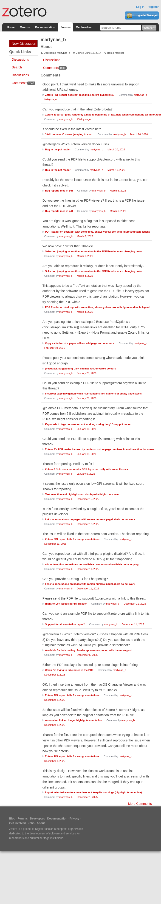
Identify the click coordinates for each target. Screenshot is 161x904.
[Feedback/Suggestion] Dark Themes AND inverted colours (80, 368)
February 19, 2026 (54, 347)
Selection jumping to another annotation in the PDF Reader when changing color (93, 251)
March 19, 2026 (116, 170)
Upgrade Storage (142, 15)
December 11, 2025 (55, 543)
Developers (37, 818)
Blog (12, 818)
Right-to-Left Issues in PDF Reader (66, 603)
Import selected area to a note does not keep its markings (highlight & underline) (93, 792)
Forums (65, 27)
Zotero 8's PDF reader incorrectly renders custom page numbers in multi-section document (100, 449)
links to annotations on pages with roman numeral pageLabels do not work (90, 519)
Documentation (45, 27)
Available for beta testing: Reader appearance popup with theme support (88, 650)
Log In (140, 6)
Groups (25, 27)
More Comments (140, 803)
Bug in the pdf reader (58, 149)
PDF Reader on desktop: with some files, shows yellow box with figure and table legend (97, 231)
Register (153, 6)
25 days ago (84, 119)
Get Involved (84, 27)
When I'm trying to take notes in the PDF (69, 670)
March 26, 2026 (139, 134)
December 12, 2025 (88, 524)
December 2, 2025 (54, 674)
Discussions (20, 59)
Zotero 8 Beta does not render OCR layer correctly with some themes (86, 469)
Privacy (74, 818)
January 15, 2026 (86, 454)
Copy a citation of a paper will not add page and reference (79, 343)
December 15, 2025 (88, 499)
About (41, 823)
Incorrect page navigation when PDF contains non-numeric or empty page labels (93, 393)
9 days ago (50, 99)
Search (17, 67)
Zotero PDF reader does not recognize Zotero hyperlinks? (79, 94)
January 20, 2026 (86, 398)
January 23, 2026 (86, 373)
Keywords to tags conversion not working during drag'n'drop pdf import (88, 424)
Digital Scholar (44, 829)
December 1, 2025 (54, 699)
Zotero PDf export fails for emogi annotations (72, 539)
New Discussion (24, 43)
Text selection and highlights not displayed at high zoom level (82, 494)
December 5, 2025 (87, 654)
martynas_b (140, 94)
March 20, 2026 (116, 149)
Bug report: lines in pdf (59, 190)
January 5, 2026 (86, 473)
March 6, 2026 (118, 190)
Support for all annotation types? (65, 624)
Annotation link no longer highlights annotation (73, 720)
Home (10, 27)
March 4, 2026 (85, 275)
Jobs (31, 823)
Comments (23, 83)
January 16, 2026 (86, 429)
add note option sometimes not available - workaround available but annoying (91, 564)
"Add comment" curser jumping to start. (69, 134)
